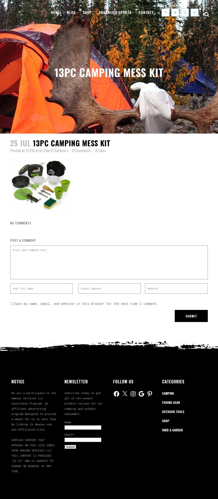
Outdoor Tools (173, 411)
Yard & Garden (172, 430)
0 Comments (81, 150)
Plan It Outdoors (56, 150)
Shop (165, 420)
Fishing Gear (171, 402)
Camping (168, 393)
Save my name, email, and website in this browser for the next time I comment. (86, 304)
